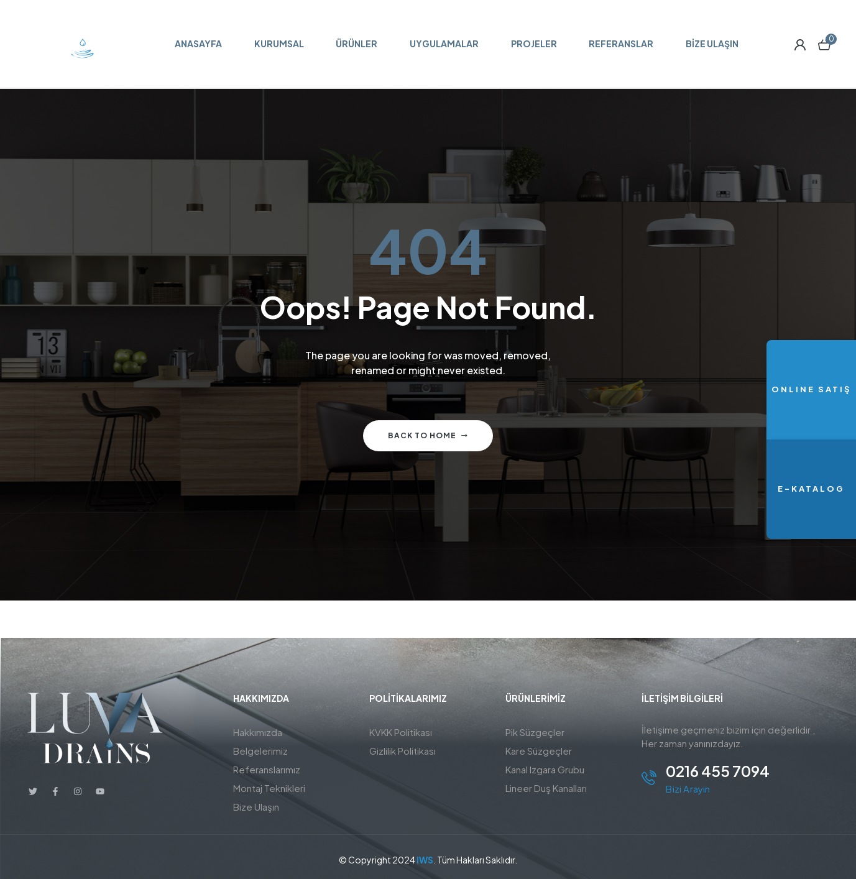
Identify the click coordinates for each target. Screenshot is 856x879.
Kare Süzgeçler (538, 751)
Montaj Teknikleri (269, 788)
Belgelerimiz (260, 751)
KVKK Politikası (400, 732)
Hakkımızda (257, 732)
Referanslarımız (266, 769)
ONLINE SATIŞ (811, 389)
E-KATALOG (811, 489)
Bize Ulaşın (256, 806)
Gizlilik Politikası (402, 751)
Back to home (428, 435)
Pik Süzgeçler (534, 732)
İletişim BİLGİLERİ (682, 698)
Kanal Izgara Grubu (544, 769)
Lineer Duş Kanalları (546, 788)
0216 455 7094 (718, 771)
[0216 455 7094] (649, 777)
